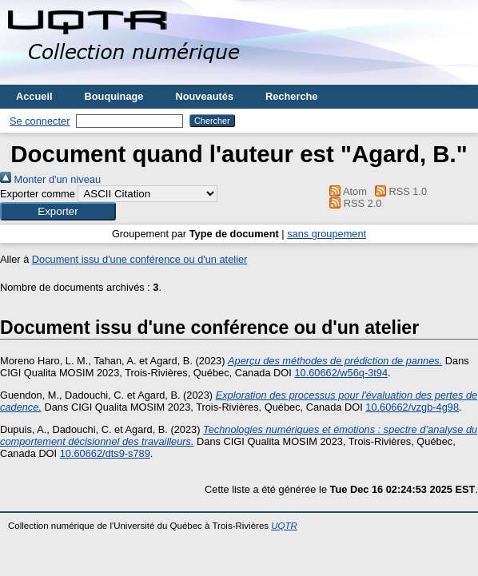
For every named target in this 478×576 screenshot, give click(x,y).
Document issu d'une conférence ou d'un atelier (140, 259)
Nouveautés (204, 96)
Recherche (291, 96)
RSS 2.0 (353, 203)
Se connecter (40, 121)
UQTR (284, 525)
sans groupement (326, 234)
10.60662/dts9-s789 (105, 453)
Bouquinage (114, 96)
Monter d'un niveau (50, 179)
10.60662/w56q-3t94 (341, 373)
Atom (346, 191)
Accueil (34, 96)
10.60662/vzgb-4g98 (412, 407)
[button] (58, 211)
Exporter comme (37, 194)
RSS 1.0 (398, 191)
